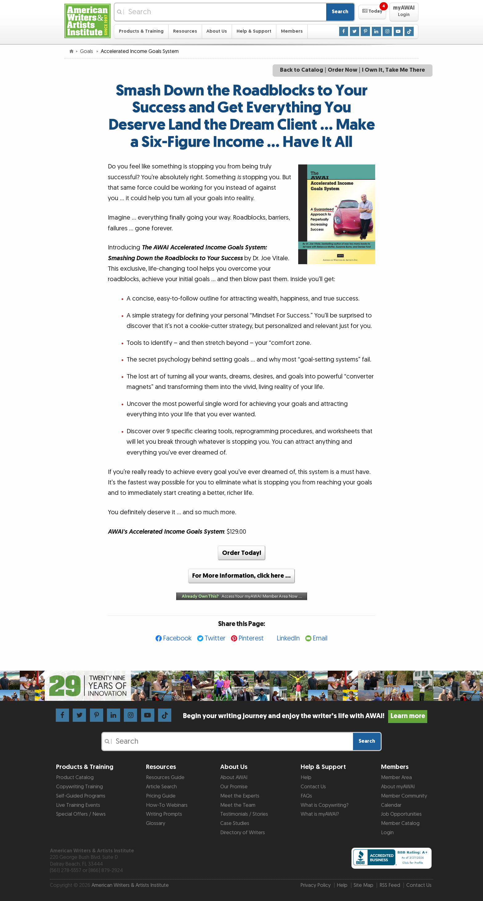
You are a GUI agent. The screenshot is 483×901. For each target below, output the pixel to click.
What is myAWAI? (320, 814)
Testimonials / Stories (244, 814)
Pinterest (251, 638)
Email (320, 638)
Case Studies (234, 823)
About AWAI (233, 777)
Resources (185, 31)
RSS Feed (390, 885)
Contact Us (313, 786)
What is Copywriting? (324, 805)
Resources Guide (165, 777)
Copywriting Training (79, 786)
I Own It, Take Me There (393, 70)
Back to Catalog (301, 70)
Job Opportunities (401, 814)
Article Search (161, 786)
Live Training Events (78, 805)
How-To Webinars (167, 805)
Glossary (155, 823)
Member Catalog (400, 823)
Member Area (396, 777)
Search (340, 11)
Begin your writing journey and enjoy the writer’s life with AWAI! (305, 716)
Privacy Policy (315, 885)
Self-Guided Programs (80, 796)
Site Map (363, 885)
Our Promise (234, 786)
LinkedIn (288, 638)
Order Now (342, 70)
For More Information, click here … (241, 576)
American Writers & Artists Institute (130, 885)
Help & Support (254, 31)
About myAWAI (398, 786)
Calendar (391, 805)
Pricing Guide (161, 796)
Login (387, 832)
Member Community (404, 796)
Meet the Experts (239, 796)
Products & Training (141, 31)
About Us (216, 31)
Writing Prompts (164, 814)
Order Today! (241, 553)
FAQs (306, 796)
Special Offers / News (81, 814)
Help (306, 777)
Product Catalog (75, 777)
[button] (372, 12)
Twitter (215, 638)
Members (292, 31)
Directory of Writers (242, 832)
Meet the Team (237, 805)
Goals (87, 51)
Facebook (177, 638)
